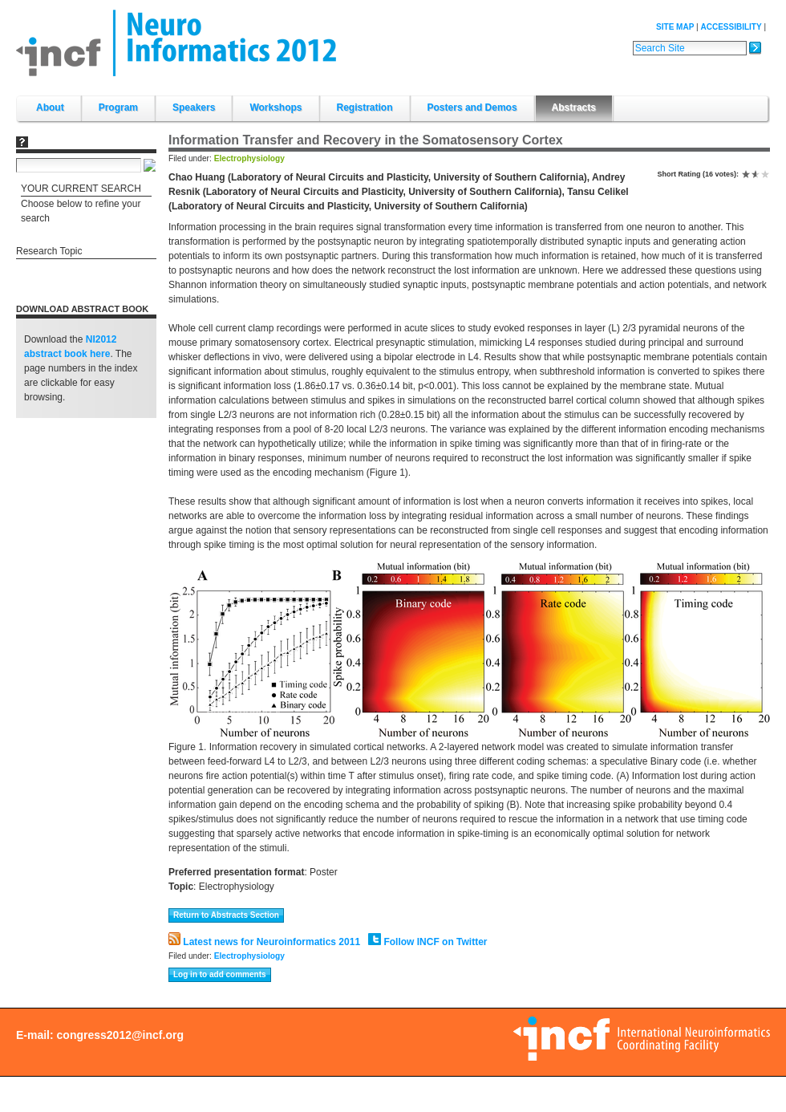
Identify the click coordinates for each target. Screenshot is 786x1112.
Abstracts (574, 107)
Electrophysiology (249, 158)
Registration (365, 107)
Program (118, 107)
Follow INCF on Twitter (427, 942)
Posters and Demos (472, 107)
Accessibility (730, 26)
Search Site (632, 39)
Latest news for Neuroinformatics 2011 (264, 942)
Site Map (675, 26)
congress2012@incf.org (120, 1035)
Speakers (193, 107)
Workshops (275, 107)
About (50, 107)
